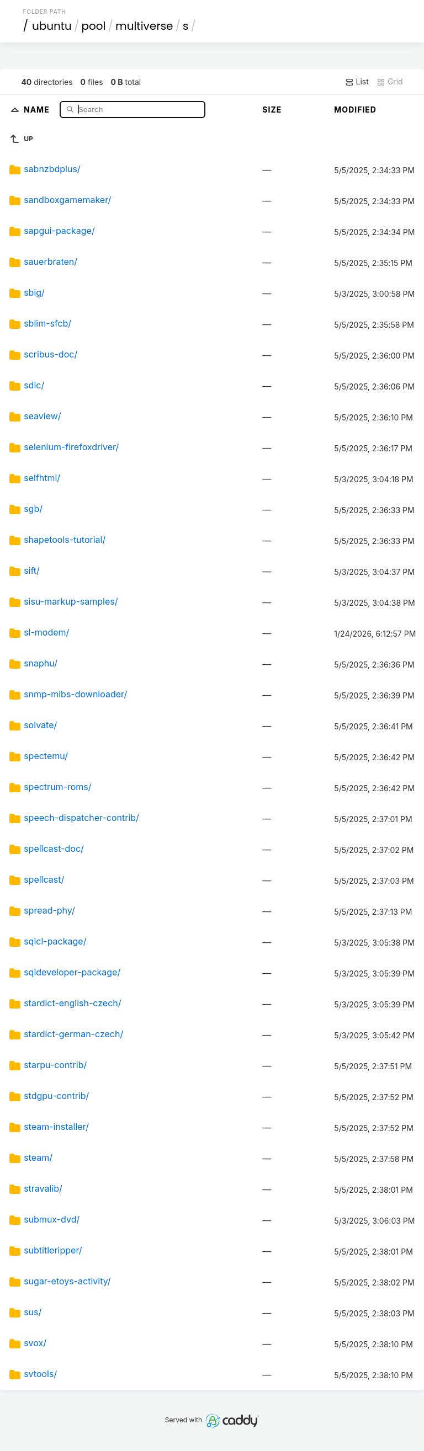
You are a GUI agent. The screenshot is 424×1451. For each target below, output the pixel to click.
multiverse (144, 26)
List (357, 82)
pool (93, 26)
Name (38, 109)
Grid (390, 82)
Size (272, 109)
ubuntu (52, 26)
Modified (355, 109)
